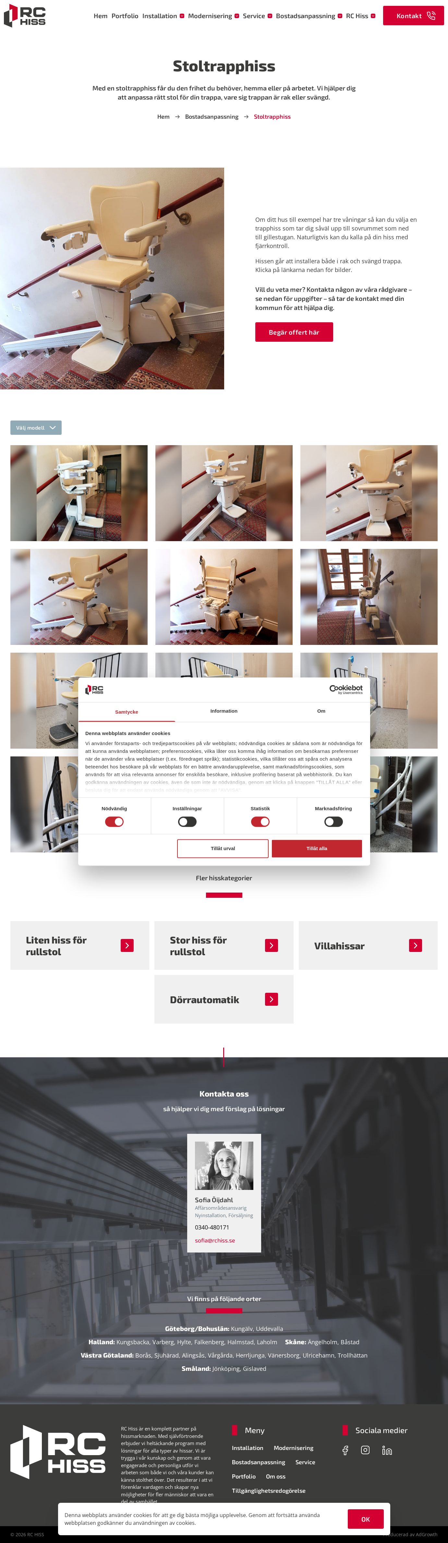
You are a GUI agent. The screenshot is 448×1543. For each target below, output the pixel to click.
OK (365, 1519)
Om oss (275, 1476)
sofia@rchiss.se (215, 1240)
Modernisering (213, 15)
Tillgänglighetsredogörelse (269, 1490)
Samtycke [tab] (126, 712)
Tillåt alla (317, 848)
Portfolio (125, 15)
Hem (101, 15)
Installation (163, 15)
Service (257, 15)
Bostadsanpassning (309, 15)
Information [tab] (224, 711)
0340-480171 (212, 1227)
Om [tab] (321, 711)
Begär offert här (294, 332)
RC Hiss (360, 15)
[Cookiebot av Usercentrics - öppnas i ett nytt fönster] (334, 689)
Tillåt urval (223, 848)
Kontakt (416, 15)
